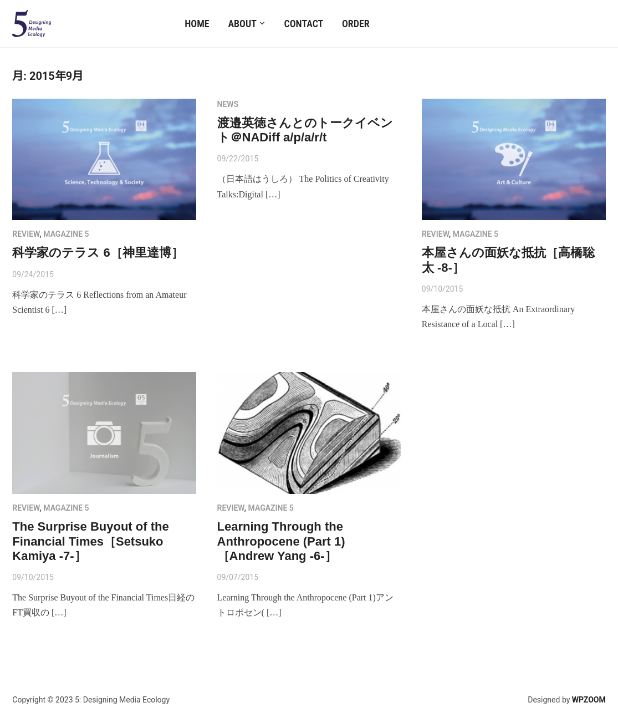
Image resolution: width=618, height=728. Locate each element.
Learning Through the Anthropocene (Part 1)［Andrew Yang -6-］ (281, 541)
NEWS (228, 104)
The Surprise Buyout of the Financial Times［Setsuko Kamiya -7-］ (90, 541)
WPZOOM (589, 699)
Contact (304, 23)
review (25, 234)
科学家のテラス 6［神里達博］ (97, 252)
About (242, 23)
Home (197, 23)
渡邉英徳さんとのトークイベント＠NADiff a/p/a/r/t (305, 130)
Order (356, 23)
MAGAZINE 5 (66, 234)
